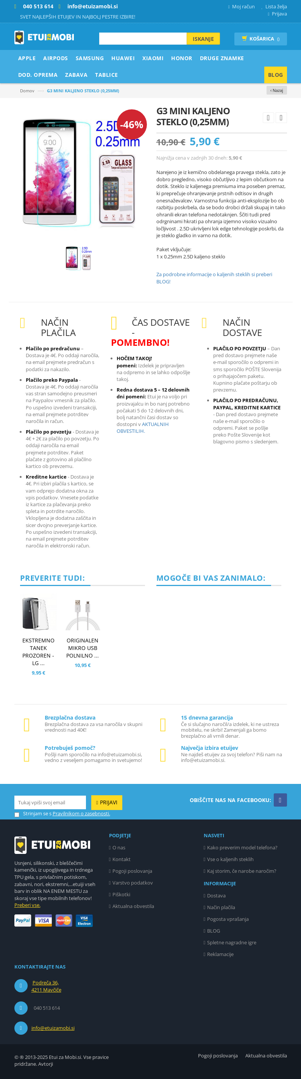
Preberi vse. (27, 905)
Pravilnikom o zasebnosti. (81, 813)
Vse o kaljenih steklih (230, 859)
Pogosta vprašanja (228, 919)
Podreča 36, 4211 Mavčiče (46, 986)
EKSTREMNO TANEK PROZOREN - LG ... (38, 652)
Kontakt (121, 859)
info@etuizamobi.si (53, 1028)
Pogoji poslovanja (132, 871)
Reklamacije (220, 954)
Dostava (216, 895)
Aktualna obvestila (133, 906)
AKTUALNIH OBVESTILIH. (143, 427)
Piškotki (121, 894)
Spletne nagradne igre (231, 942)
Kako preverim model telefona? (242, 847)
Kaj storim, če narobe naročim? (241, 871)
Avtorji (45, 1063)
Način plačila (221, 907)
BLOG (213, 930)
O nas (118, 847)
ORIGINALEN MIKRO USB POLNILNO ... (82, 648)
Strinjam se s (32, 813)
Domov (27, 90)
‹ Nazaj (276, 90)
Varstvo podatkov (132, 882)
